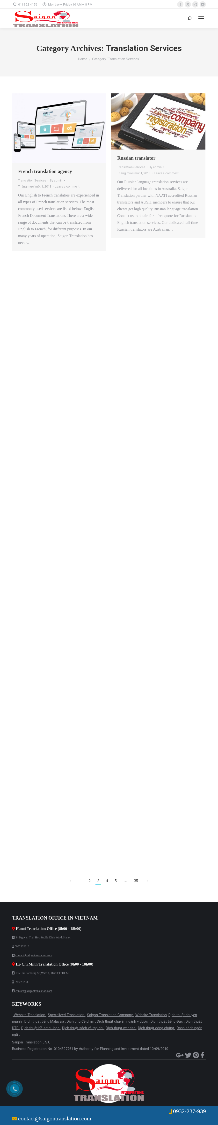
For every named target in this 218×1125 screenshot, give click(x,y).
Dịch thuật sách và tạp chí (83, 1028)
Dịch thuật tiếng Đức (167, 1021)
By (56, 180)
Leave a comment (67, 186)
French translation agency (45, 171)
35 (136, 881)
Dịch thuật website (121, 1028)
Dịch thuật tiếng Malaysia (44, 1021)
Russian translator (136, 158)
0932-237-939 (189, 1111)
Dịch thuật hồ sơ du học (40, 1028)
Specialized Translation (66, 1015)
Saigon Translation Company (110, 1015)
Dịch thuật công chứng (156, 1028)
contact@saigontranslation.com (33, 955)
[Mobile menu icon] (201, 18)
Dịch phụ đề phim (81, 1021)
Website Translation (30, 1015)
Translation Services (32, 180)
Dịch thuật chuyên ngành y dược (123, 1021)
